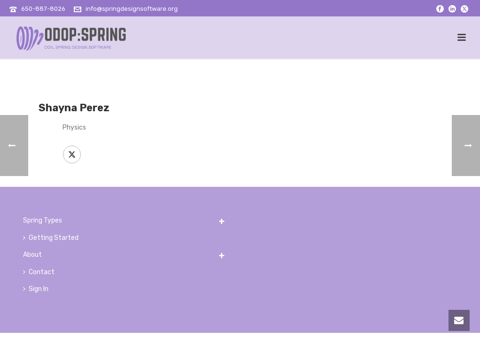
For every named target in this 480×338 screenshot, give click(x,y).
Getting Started (51, 238)
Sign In (35, 289)
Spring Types (42, 220)
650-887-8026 (43, 8)
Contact (39, 272)
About (32, 255)
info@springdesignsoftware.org (132, 8)
